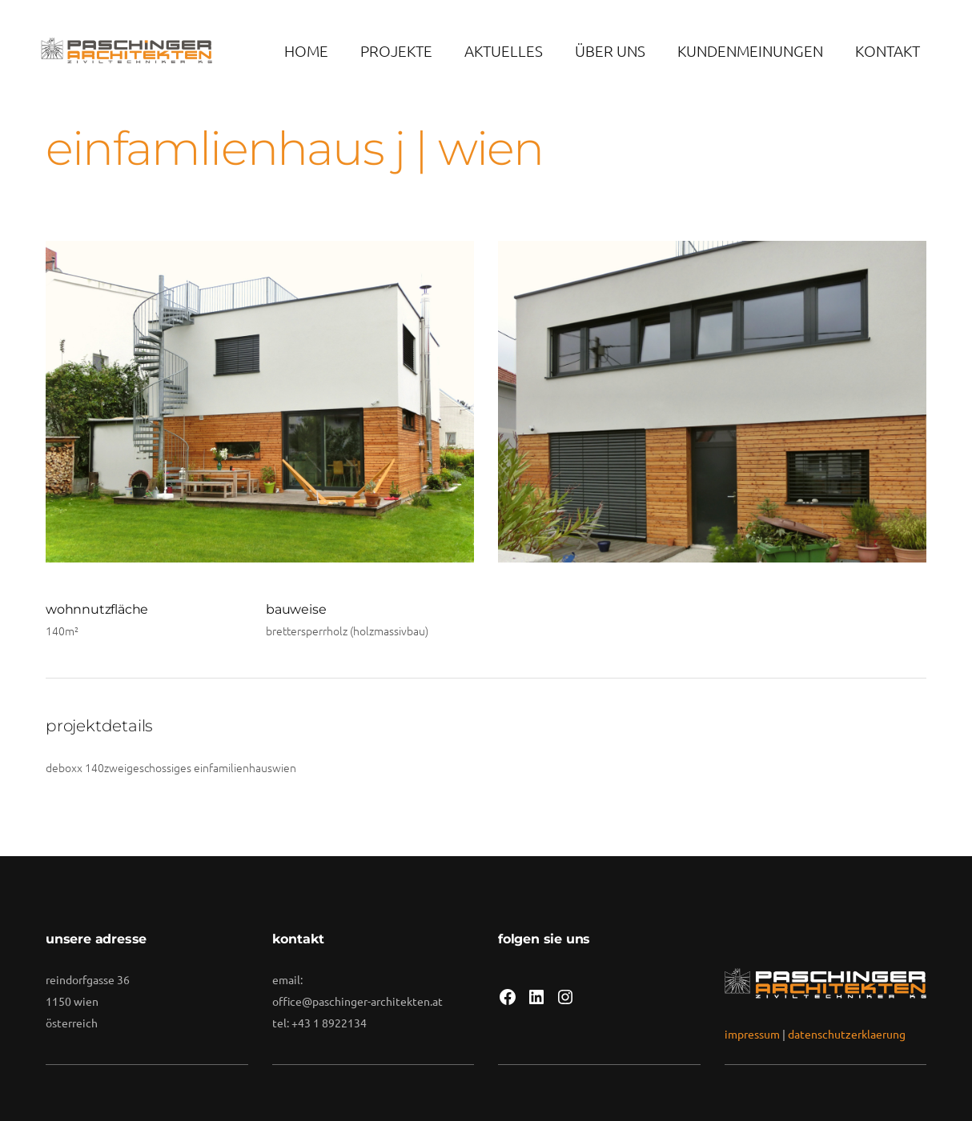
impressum (752, 1034)
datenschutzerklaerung (847, 1034)
